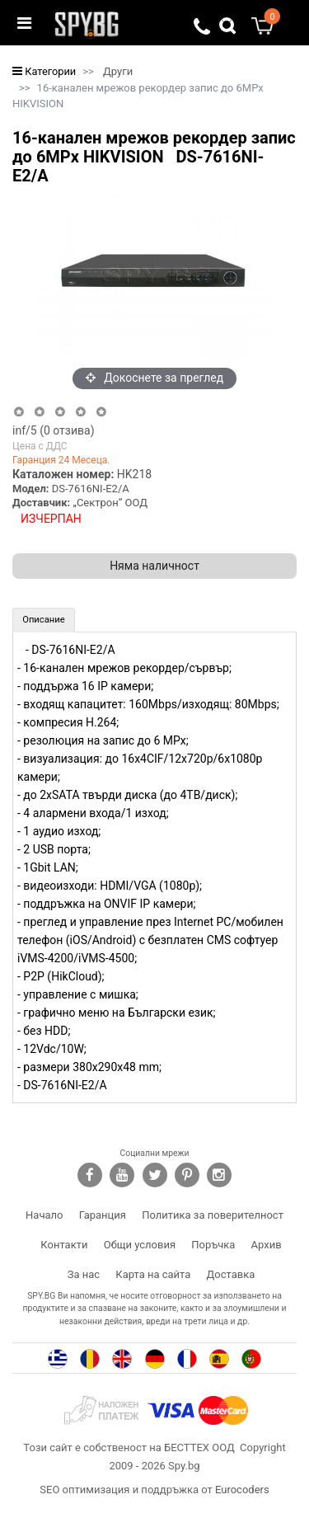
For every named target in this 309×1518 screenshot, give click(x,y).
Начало (44, 1215)
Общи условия (140, 1244)
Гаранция (102, 1215)
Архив (266, 1244)
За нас (84, 1274)
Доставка (231, 1274)
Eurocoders (242, 1489)
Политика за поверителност (212, 1215)
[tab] (43, 620)
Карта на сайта (152, 1274)
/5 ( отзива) (53, 430)
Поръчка (213, 1244)
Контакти (63, 1244)
